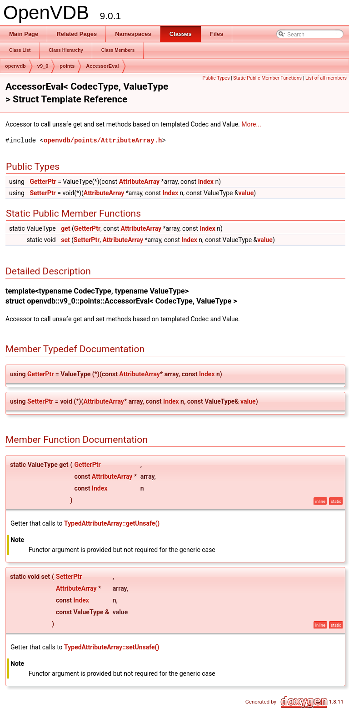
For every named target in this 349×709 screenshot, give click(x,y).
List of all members (326, 78)
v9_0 (42, 66)
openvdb (15, 66)
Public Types (215, 78)
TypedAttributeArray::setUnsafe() (111, 647)
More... (251, 124)
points (67, 66)
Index (206, 181)
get (65, 228)
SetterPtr (42, 193)
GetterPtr (43, 181)
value (246, 193)
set (65, 239)
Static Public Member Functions (267, 78)
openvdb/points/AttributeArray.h (103, 140)
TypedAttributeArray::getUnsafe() (112, 523)
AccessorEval (102, 66)
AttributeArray (139, 181)
